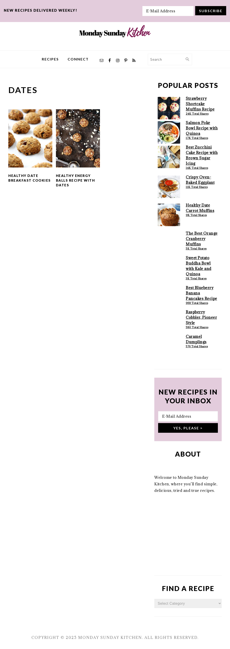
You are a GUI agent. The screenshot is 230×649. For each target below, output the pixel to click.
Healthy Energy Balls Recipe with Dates (75, 180)
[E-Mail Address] (168, 11)
